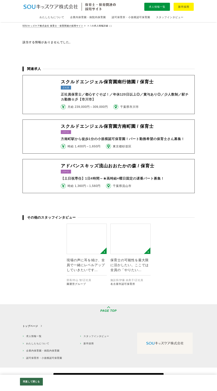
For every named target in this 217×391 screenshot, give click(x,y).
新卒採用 (183, 6)
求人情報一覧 (157, 6)
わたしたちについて (37, 343)
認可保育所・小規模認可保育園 (44, 358)
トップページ (30, 326)
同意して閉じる (31, 381)
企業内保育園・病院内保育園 (43, 350)
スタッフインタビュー (96, 336)
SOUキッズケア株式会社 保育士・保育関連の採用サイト (53, 26)
